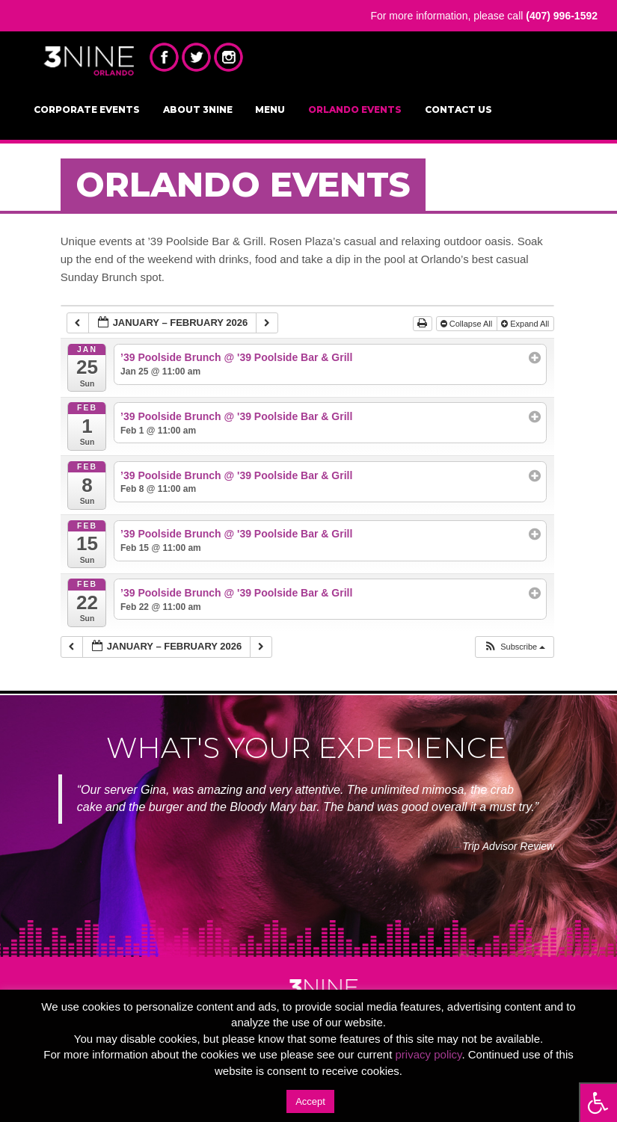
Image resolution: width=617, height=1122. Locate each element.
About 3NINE (198, 109)
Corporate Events (87, 109)
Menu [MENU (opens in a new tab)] (270, 109)
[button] (514, 647)
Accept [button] (310, 1101)
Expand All (526, 323)
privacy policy (429, 1054)
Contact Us (458, 109)
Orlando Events (355, 109)
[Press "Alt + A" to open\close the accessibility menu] (598, 1102)
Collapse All (468, 323)
